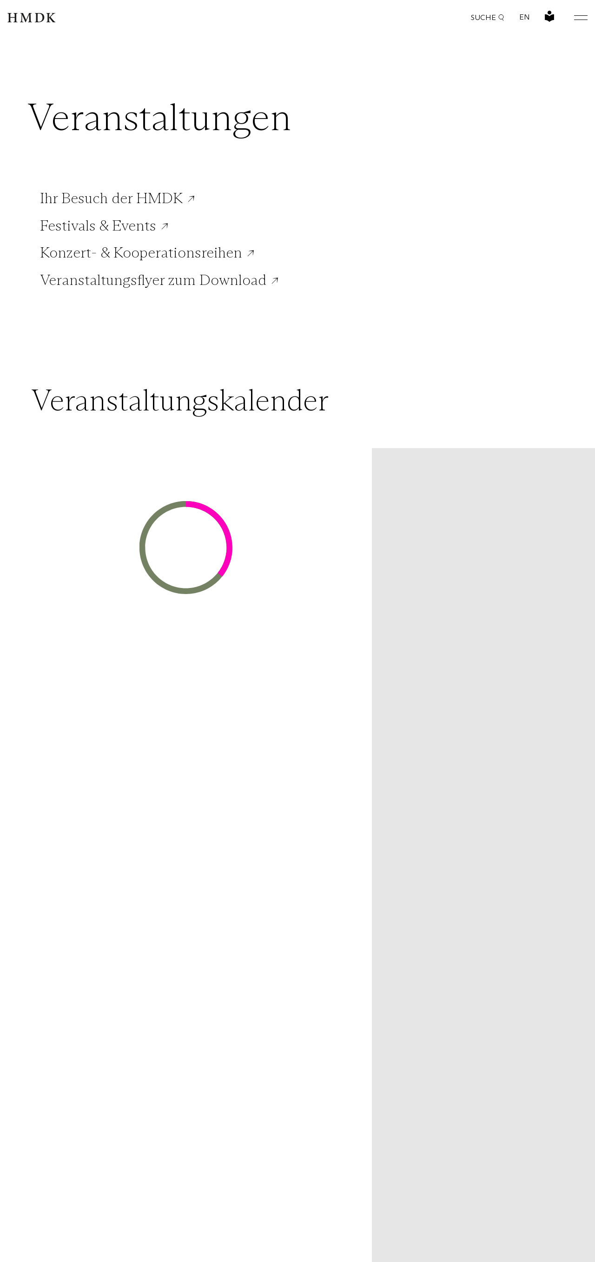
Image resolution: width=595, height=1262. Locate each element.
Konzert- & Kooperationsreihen (141, 252)
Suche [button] (487, 17)
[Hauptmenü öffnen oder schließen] (574, 17)
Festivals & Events (98, 225)
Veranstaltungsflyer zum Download (153, 280)
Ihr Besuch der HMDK (111, 198)
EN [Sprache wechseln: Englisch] (524, 17)
